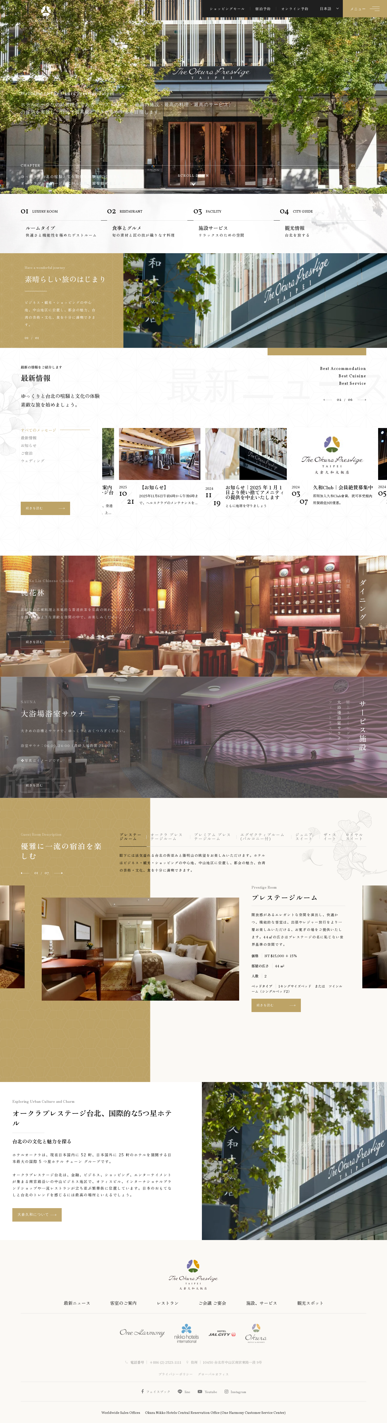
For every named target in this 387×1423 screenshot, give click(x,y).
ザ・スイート (330, 837)
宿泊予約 (263, 8)
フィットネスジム (330, 721)
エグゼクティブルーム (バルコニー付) (262, 837)
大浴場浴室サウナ (339, 721)
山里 (29, 592)
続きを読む (45, 617)
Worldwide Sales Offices (120, 1413)
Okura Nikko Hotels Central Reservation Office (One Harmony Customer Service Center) (215, 1413)
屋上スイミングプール (61, 713)
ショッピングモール (227, 8)
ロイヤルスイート (354, 837)
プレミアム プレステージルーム (212, 837)
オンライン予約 (295, 8)
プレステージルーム (130, 837)
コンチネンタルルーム (330, 605)
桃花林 (339, 586)
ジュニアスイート (304, 837)
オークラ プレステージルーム (166, 837)
